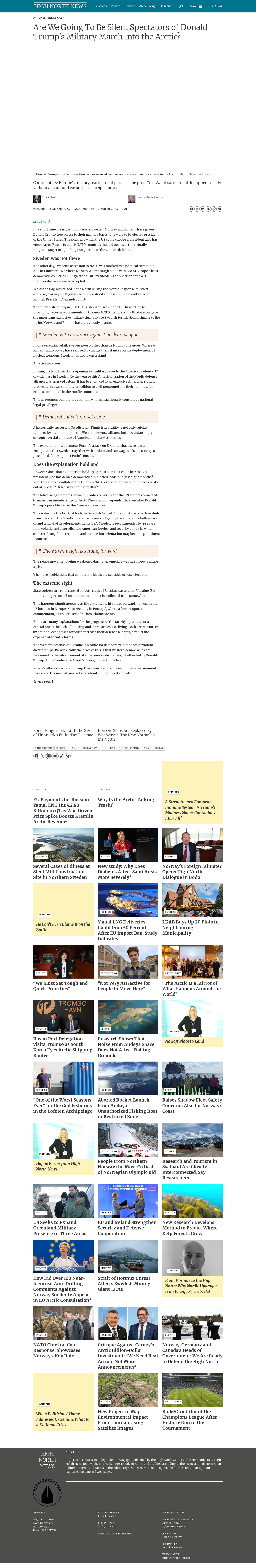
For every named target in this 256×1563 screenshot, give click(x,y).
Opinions (165, 6)
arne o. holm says (84, 748)
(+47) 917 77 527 (107, 1526)
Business (101, 6)
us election (112, 748)
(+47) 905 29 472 (176, 1526)
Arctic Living (147, 6)
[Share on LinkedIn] (202, 209)
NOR (210, 6)
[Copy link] (214, 209)
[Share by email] (208, 209)
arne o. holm (153, 748)
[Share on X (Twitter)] (197, 209)
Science (129, 6)
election (132, 748)
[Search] (181, 6)
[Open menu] (196, 6)
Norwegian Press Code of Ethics (121, 1463)
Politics (116, 6)
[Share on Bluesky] (219, 209)
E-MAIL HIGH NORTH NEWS (115, 1533)
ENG (220, 6)
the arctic (43, 748)
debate (61, 748)
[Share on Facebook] (191, 209)
